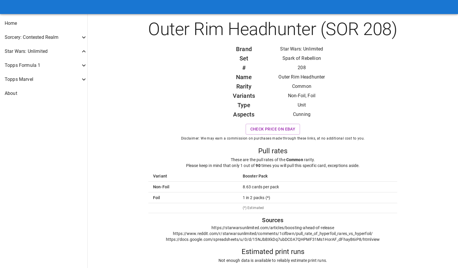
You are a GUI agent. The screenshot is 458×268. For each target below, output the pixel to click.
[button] (43, 23)
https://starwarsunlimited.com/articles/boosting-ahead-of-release (272, 227)
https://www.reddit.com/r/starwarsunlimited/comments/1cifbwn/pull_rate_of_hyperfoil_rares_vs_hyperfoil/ (273, 233)
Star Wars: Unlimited (301, 49)
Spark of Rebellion (301, 58)
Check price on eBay (273, 129)
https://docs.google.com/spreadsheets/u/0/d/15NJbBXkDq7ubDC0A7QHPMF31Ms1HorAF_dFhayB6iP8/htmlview (273, 239)
